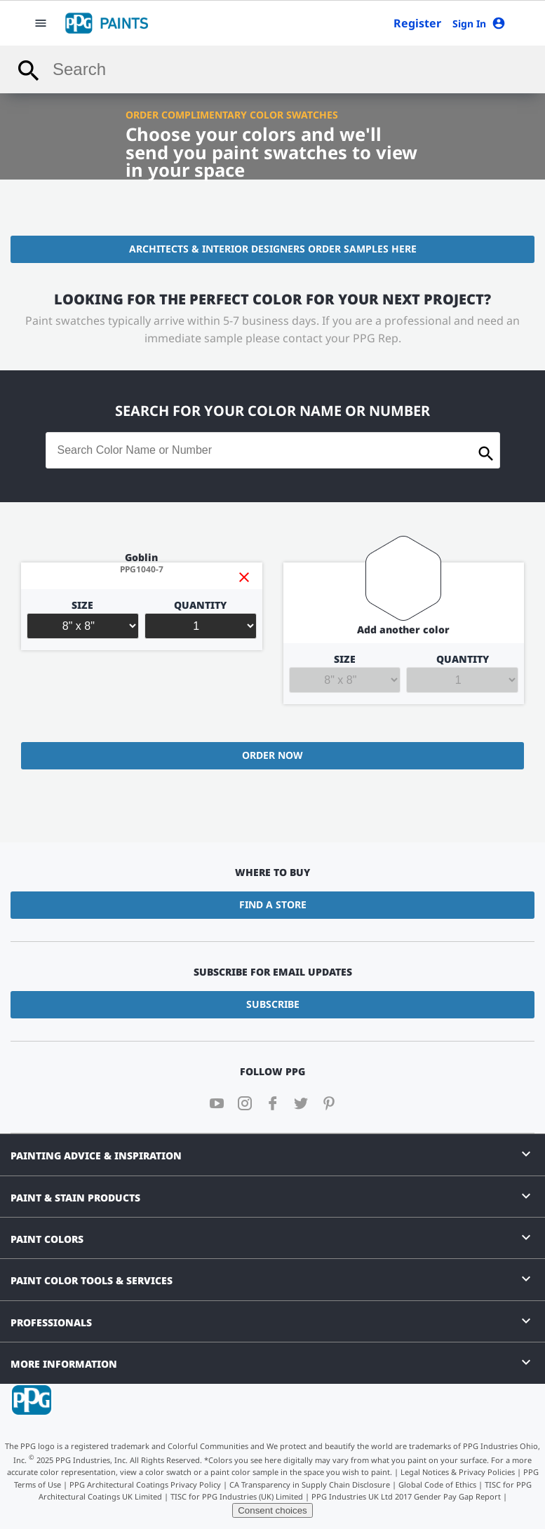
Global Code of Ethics (437, 1484)
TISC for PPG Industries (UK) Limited (236, 1496)
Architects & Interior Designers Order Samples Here (273, 248)
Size (83, 619)
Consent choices (272, 1510)
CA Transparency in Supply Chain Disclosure (309, 1484)
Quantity (200, 619)
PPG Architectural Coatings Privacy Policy (145, 1484)
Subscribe (273, 1004)
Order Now (272, 755)
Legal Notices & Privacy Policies (458, 1472)
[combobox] (272, 69)
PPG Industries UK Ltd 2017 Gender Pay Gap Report (406, 1496)
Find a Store (273, 904)
